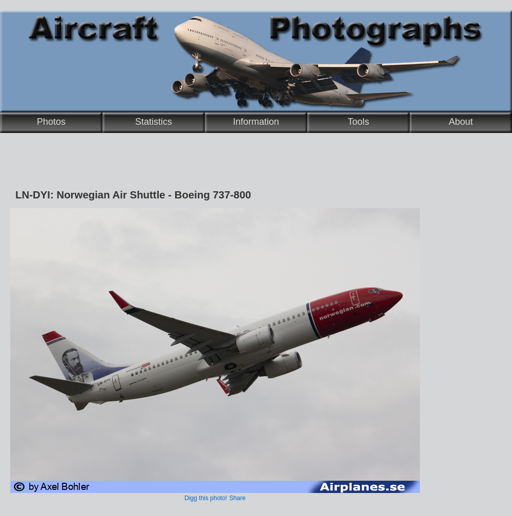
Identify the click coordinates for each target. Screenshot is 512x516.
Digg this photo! (205, 498)
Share (237, 498)
